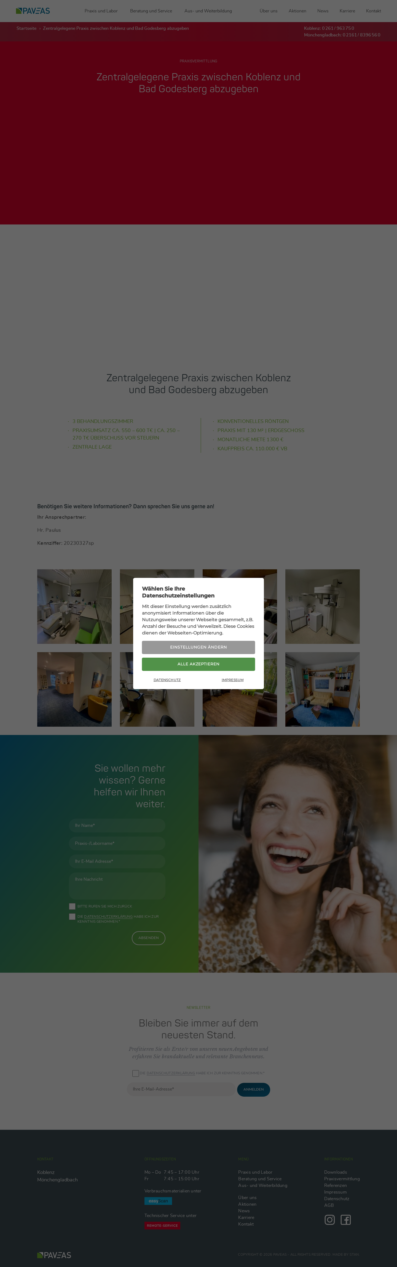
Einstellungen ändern (198, 646)
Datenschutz (167, 680)
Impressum (232, 680)
